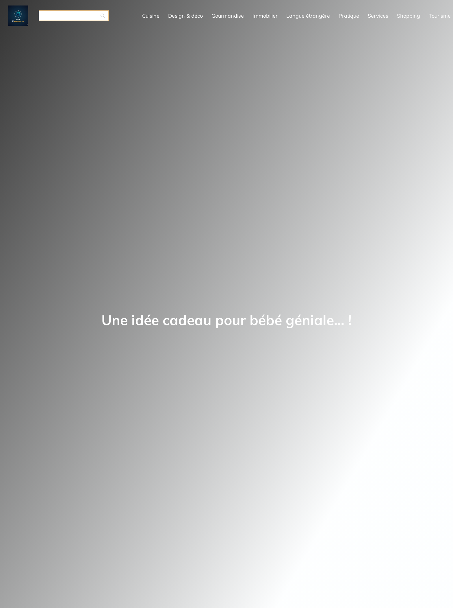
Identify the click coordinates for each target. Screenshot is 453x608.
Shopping (408, 15)
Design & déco (185, 15)
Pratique (349, 15)
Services (378, 15)
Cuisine (150, 15)
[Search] (74, 15)
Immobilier (265, 15)
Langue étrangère (308, 15)
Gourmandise (227, 15)
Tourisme (440, 15)
